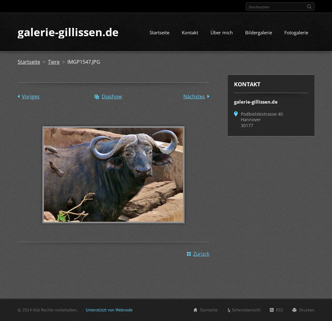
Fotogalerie (296, 33)
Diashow (112, 97)
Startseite (159, 33)
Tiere (54, 62)
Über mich (222, 33)
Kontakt (190, 33)
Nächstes (194, 97)
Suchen (309, 6)
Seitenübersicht (246, 310)
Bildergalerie (258, 33)
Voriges (31, 97)
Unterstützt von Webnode (109, 310)
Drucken (306, 310)
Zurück (201, 254)
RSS (279, 310)
